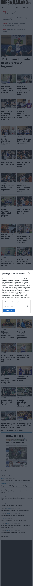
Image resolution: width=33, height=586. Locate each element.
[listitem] (16, 302)
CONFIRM (9, 310)
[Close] (29, 273)
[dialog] (16, 293)
